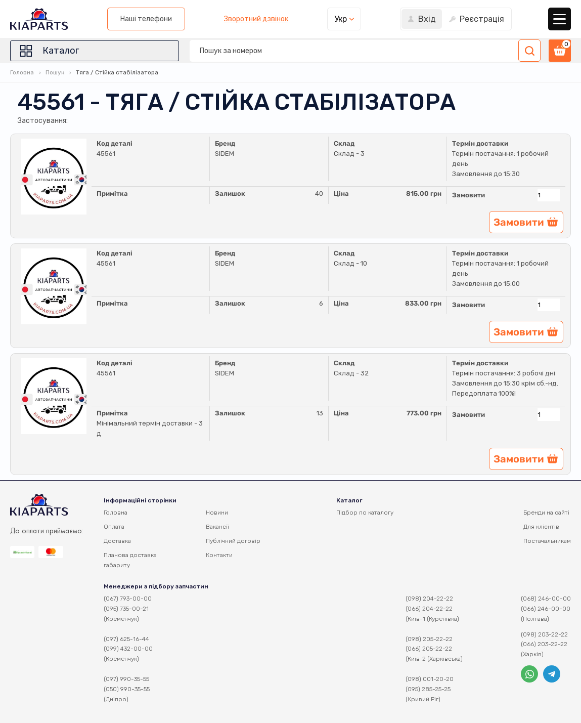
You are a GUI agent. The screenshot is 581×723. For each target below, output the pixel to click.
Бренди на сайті (546, 512)
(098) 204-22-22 (429, 598)
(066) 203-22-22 (544, 644)
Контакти (219, 555)
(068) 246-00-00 (546, 598)
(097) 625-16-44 (126, 639)
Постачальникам (547, 540)
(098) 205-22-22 (429, 639)
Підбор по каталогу (364, 512)
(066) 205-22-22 (429, 648)
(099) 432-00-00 (128, 648)
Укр (340, 19)
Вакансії (217, 526)
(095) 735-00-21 (126, 608)
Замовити (468, 195)
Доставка (117, 540)
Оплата (114, 526)
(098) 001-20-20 (430, 679)
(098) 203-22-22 (544, 634)
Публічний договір (233, 540)
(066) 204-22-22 (429, 608)
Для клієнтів (541, 526)
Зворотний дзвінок (256, 19)
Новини (217, 512)
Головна (22, 72)
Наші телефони (146, 19)
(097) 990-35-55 (126, 679)
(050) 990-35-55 (127, 689)
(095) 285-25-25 (428, 689)
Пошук (55, 72)
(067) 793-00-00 (128, 598)
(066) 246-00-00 (545, 608)
